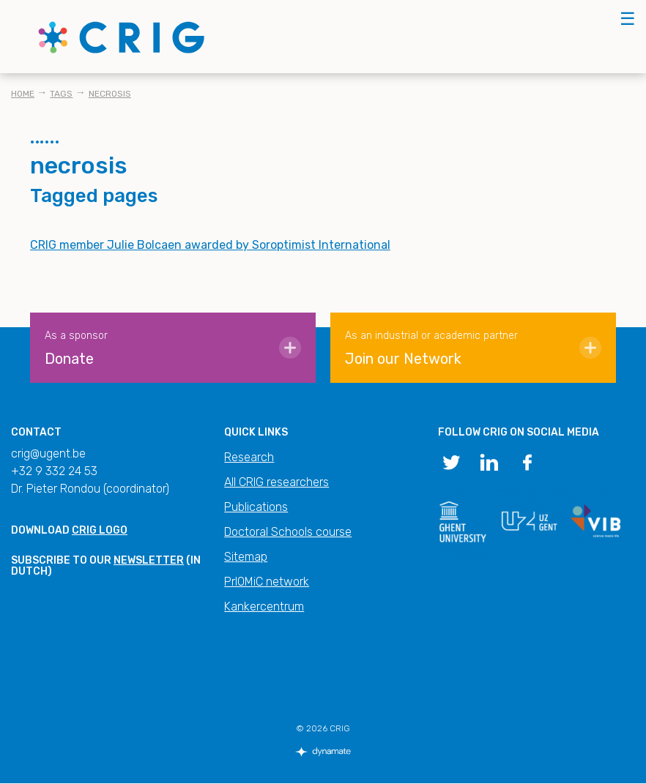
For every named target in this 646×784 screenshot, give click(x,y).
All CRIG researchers (276, 482)
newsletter (149, 560)
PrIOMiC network (266, 582)
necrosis (110, 94)
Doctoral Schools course (288, 532)
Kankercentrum (264, 606)
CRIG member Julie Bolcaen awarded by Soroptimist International (210, 245)
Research (249, 457)
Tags (61, 94)
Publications (256, 507)
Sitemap (245, 557)
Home (22, 94)
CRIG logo (99, 530)
